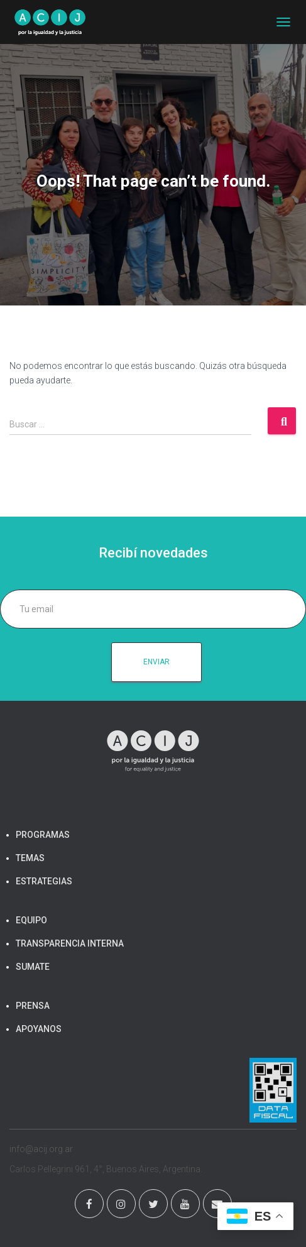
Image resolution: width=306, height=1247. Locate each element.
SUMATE (33, 967)
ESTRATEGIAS (44, 881)
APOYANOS (39, 1029)
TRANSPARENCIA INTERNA (70, 943)
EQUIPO (31, 920)
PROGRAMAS (43, 835)
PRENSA (33, 1006)
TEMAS (30, 858)
